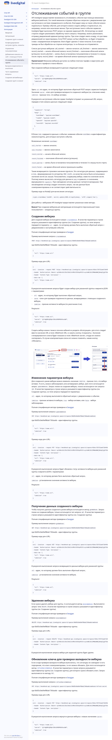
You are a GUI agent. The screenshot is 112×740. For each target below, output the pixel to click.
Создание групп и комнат (14, 39)
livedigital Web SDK (10, 26)
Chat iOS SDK (8, 16)
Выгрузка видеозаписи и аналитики (14, 67)
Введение (8, 33)
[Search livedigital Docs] (56, 3)
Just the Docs (16, 735)
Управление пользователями (11, 49)
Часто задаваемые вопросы (11, 73)
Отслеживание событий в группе (14, 61)
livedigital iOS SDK (10, 19)
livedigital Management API (13, 23)
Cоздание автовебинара (13, 78)
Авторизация (10, 36)
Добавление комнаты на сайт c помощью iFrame (14, 55)
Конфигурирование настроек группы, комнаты (14, 44)
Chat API (7, 13)
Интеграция (8, 29)
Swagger (70, 232)
